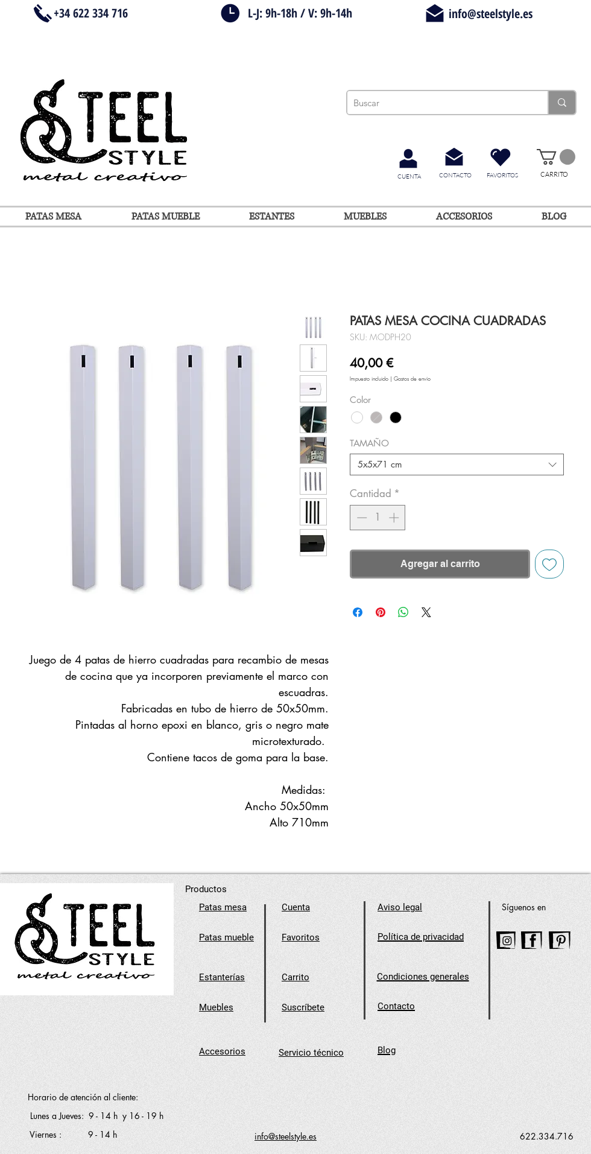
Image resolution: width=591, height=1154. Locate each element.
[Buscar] (437, 102)
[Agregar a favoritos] (549, 564)
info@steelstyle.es (491, 13)
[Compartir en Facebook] (357, 612)
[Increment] (395, 518)
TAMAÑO (369, 443)
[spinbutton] (378, 518)
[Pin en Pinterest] (380, 612)
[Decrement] (361, 518)
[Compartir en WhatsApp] (403, 612)
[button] (556, 157)
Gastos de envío (412, 379)
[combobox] (457, 464)
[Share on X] (426, 612)
